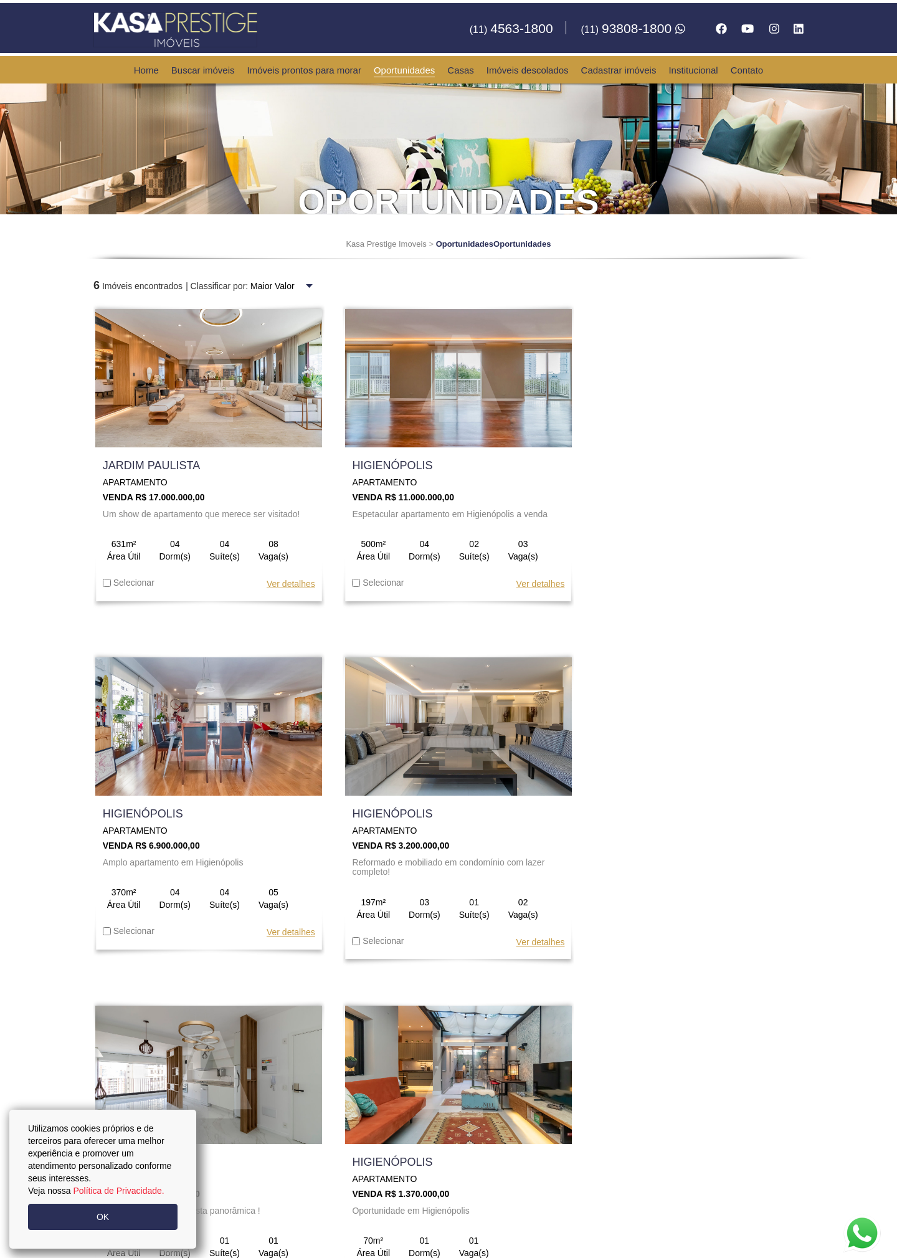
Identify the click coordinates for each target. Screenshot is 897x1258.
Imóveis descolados (527, 70)
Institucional (693, 70)
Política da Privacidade (501, 1239)
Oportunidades (404, 70)
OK (103, 1217)
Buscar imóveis (203, 70)
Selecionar (128, 583)
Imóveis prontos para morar (304, 70)
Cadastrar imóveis (619, 70)
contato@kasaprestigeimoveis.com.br (478, 1176)
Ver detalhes (284, 584)
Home (146, 70)
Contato (747, 70)
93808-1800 (633, 28)
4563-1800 (511, 28)
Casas (460, 70)
